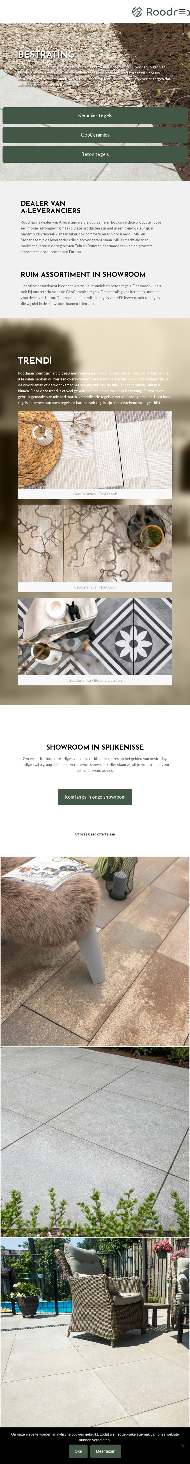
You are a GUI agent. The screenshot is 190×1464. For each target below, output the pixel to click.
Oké (78, 1451)
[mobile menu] (182, 11)
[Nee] (183, 1446)
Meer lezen (105, 1451)
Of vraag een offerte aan (95, 834)
